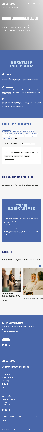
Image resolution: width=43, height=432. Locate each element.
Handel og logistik (18, 133)
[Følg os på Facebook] (3, 345)
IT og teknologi (6, 136)
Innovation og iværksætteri (31, 133)
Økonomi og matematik (28, 131)
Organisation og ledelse (30, 136)
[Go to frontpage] (9, 4)
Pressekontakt (5, 401)
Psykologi (10, 138)
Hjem (4, 7)
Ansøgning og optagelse (7, 329)
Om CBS (5, 387)
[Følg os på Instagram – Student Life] (9, 345)
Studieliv (6, 236)
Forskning (5, 381)
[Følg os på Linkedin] (9, 410)
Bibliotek (5, 384)
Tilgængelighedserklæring (27, 429)
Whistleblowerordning (18, 429)
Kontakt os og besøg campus (8, 399)
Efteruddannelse (7, 377)
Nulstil (16, 138)
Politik (4, 138)
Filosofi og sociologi (7, 133)
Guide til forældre (6, 333)
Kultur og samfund (16, 131)
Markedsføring (20, 136)
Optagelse (6, 224)
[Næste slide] (40, 266)
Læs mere (25, 302)
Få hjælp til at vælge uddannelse (9, 331)
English (27, 3)
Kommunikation (6, 131)
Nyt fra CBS (4, 402)
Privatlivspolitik (5, 429)
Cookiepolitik (10, 429)
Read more (4, 300)
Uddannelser (8, 7)
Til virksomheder (5, 404)
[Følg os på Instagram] (6, 345)
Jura (13, 136)
